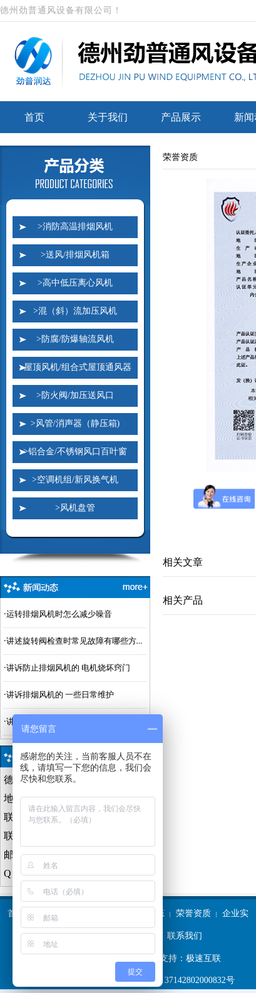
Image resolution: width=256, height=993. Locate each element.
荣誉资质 (193, 913)
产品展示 (181, 117)
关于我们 (108, 117)
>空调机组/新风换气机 (75, 479)
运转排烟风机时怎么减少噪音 (59, 614)
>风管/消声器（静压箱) (75, 423)
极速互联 (203, 958)
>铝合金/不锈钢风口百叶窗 (75, 451)
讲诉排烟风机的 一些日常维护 (60, 694)
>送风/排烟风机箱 (75, 254)
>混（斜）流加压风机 (75, 311)
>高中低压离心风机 (75, 282)
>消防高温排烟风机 (75, 226)
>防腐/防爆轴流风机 (75, 339)
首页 (34, 117)
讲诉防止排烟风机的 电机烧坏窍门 (68, 667)
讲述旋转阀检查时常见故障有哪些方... (74, 641)
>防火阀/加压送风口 (75, 395)
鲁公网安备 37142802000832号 (170, 980)
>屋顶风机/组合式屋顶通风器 (75, 367)
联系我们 (184, 936)
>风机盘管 (75, 507)
